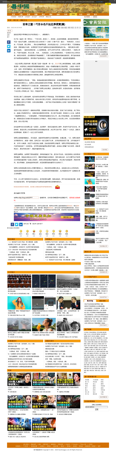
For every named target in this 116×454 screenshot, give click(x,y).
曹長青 (95, 394)
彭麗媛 (67, 293)
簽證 (85, 364)
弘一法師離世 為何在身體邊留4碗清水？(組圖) (22, 354)
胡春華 (60, 315)
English (68, 444)
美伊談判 (61, 414)
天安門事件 (37, 315)
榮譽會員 (69, 205)
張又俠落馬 (88, 144)
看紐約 (63, 446)
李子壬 (87, 394)
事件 (44, 315)
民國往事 (20, 16)
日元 (95, 351)
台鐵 (102, 334)
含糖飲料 (36, 335)
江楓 (102, 392)
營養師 (47, 335)
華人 (92, 363)
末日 (13, 436)
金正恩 (105, 340)
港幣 (98, 351)
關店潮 (14, 392)
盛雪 (94, 388)
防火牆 (85, 357)
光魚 (35, 436)
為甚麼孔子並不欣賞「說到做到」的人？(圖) (21, 244)
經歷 (62, 337)
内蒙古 (28, 293)
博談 (50, 14)
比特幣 (89, 351)
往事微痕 (91, 347)
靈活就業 (47, 392)
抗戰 (90, 366)
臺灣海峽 (43, 436)
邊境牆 (95, 341)
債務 (97, 349)
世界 (65, 14)
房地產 (101, 351)
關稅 (93, 341)
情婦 (91, 345)
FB (107, 347)
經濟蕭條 (23, 414)
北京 (70, 293)
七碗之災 (17, 436)
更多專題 (104, 149)
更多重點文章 (103, 246)
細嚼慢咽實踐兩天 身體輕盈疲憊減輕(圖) (20, 366)
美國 (35, 14)
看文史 (15, 20)
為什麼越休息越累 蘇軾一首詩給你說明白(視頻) (59, 343)
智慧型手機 (15, 315)
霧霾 (100, 355)
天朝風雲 (13, 16)
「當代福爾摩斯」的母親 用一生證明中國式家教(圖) (23, 247)
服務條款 (53, 444)
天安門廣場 (75, 337)
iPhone (20, 315)
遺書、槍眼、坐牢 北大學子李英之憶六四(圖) (102, 218)
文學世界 (41, 16)
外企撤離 (17, 414)
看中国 (21, 7)
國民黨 (98, 334)
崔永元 (95, 343)
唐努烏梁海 (98, 359)
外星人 (99, 370)
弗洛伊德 (92, 340)
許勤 (64, 315)
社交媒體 (103, 347)
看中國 (105, 345)
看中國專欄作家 (91, 377)
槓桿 (99, 349)
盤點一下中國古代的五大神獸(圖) (55, 351)
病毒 (85, 334)
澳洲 (105, 364)
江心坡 (90, 361)
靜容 (94, 390)
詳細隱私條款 (99, 1)
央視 (89, 363)
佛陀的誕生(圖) (49, 252)
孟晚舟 (89, 341)
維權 (89, 357)
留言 (66, 27)
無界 (99, 446)
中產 (88, 353)
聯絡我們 (33, 444)
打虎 (99, 345)
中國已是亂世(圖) (89, 263)
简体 (59, 27)
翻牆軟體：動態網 (90, 446)
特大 (72, 27)
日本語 (90, 444)
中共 (44, 293)
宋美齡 (101, 366)
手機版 (55, 27)
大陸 (20, 14)
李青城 (103, 390)
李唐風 (103, 386)
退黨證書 (55, 446)
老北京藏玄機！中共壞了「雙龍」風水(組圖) (58, 356)
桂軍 (88, 366)
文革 (105, 370)
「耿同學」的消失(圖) (90, 295)
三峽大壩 (102, 336)
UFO (96, 340)
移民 (94, 363)
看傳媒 (69, 446)
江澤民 (92, 343)
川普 (98, 332)
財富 (85, 353)
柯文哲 (88, 340)
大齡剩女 (61, 392)
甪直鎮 (20, 337)
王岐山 (85, 341)
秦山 (86, 390)
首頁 (13, 14)
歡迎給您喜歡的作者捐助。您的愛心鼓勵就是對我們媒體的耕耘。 (33, 186)
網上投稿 (26, 444)
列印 (69, 27)
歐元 (93, 351)
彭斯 (99, 341)
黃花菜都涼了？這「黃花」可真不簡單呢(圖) (21, 361)
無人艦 (39, 436)
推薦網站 (18, 446)
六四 (41, 315)
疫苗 (85, 340)
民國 (85, 366)
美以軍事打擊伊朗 (90, 142)
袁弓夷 (94, 338)
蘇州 (13, 337)
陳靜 (94, 386)
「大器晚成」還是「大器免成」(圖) (18, 252)
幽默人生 (103, 368)
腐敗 (94, 345)
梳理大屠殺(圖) (88, 259)
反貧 (41, 392)
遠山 (94, 384)
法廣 (100, 347)
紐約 (58, 14)
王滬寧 (88, 343)
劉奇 (88, 368)
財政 (107, 351)
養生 (85, 372)
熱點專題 (88, 139)
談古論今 (34, 16)
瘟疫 (11, 436)
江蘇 (11, 337)
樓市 (104, 351)
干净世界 (25, 446)
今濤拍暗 (95, 379)
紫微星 (36, 293)
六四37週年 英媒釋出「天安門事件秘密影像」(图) (102, 188)
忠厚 (8, 35)
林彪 (85, 368)
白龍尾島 (86, 361)
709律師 (92, 357)
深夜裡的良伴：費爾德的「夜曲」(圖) (19, 259)
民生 (96, 364)
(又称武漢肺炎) (92, 332)
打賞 (62, 27)
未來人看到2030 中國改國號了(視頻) (94, 323)
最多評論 (90, 301)
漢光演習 (94, 334)
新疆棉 (85, 338)
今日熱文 (11, 272)
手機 (11, 315)
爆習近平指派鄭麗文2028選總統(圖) (94, 306)
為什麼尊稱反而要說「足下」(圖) (55, 254)
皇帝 (93, 368)
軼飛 (86, 384)
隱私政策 (60, 444)
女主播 (86, 363)
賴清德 (101, 332)
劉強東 (103, 353)
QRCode (26, 223)
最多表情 (102, 301)
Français (75, 444)
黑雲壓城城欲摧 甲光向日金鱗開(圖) (56, 366)
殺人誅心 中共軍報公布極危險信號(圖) (95, 312)
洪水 (91, 338)
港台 (43, 14)
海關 (103, 363)
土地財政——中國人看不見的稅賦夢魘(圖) (96, 43)
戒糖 (40, 335)
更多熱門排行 (103, 297)
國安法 (105, 334)
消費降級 (36, 392)
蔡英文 (97, 353)
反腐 (97, 345)
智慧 (85, 370)
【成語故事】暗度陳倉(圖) (16, 257)
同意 (108, 4)
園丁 (86, 388)
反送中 (85, 345)
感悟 (88, 370)
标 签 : (10, 30)
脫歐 (91, 349)
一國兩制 (86, 347)
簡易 (102, 379)
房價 (85, 355)
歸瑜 (102, 382)
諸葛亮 (96, 368)
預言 (93, 370)
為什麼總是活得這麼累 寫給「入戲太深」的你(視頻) (60, 364)
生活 (80, 14)
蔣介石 (97, 366)
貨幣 (105, 349)
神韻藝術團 (34, 446)
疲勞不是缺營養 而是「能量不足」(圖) (19, 254)
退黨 (106, 338)
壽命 (102, 370)
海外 (98, 364)
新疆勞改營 (99, 361)
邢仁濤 (87, 392)
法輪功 (99, 357)
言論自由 (104, 361)
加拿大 (88, 349)
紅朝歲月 (27, 16)
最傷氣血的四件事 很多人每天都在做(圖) (20, 359)
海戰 (48, 436)
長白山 (103, 359)
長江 (89, 338)
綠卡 (93, 364)
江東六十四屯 (92, 359)
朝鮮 (85, 349)
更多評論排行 (103, 325)
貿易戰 (85, 336)
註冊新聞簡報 (90, 401)
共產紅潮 (40, 293)
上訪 (96, 357)
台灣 (94, 353)
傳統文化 (48, 16)
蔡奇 (64, 293)
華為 (102, 340)
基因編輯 (104, 355)
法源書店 (42, 446)
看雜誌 (49, 446)
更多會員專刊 (103, 56)
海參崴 (91, 353)
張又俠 (93, 336)
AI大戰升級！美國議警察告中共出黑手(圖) (96, 257)
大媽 (107, 353)
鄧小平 (105, 366)
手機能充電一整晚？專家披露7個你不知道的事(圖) (102, 181)
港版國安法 (99, 338)
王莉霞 (11, 293)
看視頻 (81, 446)
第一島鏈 (50, 414)
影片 (95, 14)
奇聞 (88, 14)
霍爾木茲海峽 (38, 414)
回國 (88, 364)
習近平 (60, 293)
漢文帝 (9, 33)
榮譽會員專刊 (90, 40)
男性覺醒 (66, 392)
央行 (94, 349)
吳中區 (17, 337)
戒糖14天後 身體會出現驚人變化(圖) (43, 332)
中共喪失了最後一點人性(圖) (92, 261)
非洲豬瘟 (91, 355)
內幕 (103, 343)
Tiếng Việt (83, 444)
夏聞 (102, 384)
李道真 (95, 382)
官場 (28, 14)
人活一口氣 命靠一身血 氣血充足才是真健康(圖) (22, 249)
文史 (73, 14)
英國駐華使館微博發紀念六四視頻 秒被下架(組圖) (102, 196)
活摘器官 (86, 359)
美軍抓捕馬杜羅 (89, 147)
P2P (98, 355)
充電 (24, 315)
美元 (102, 349)
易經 (99, 368)
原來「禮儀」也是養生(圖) (53, 359)
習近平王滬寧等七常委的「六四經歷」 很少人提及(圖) (102, 240)
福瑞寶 (75, 446)
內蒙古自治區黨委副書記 (20, 293)
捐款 (39, 444)
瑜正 (94, 392)
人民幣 (85, 351)
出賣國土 (97, 336)
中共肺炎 (86, 332)
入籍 (90, 364)
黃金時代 (23, 436)
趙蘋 (102, 388)
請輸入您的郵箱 (96, 404)
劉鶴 (85, 343)
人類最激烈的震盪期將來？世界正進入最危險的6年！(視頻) (102, 225)
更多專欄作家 (103, 397)
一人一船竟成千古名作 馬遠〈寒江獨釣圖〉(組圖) (23, 242)
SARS (94, 361)
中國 (47, 315)
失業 (11, 392)
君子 (8, 37)
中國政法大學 (67, 337)
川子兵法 (44, 414)
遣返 (105, 363)
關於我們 (45, 444)
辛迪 (102, 394)
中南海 (99, 343)
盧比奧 (104, 332)
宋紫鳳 (87, 379)
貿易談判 (105, 341)
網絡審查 (103, 357)
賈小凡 (87, 382)
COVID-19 (89, 334)
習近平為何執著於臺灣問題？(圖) (93, 304)
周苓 (86, 386)
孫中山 (93, 366)
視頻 (9, 370)
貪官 (89, 345)
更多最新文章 (103, 272)
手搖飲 (43, 335)
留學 (100, 363)
